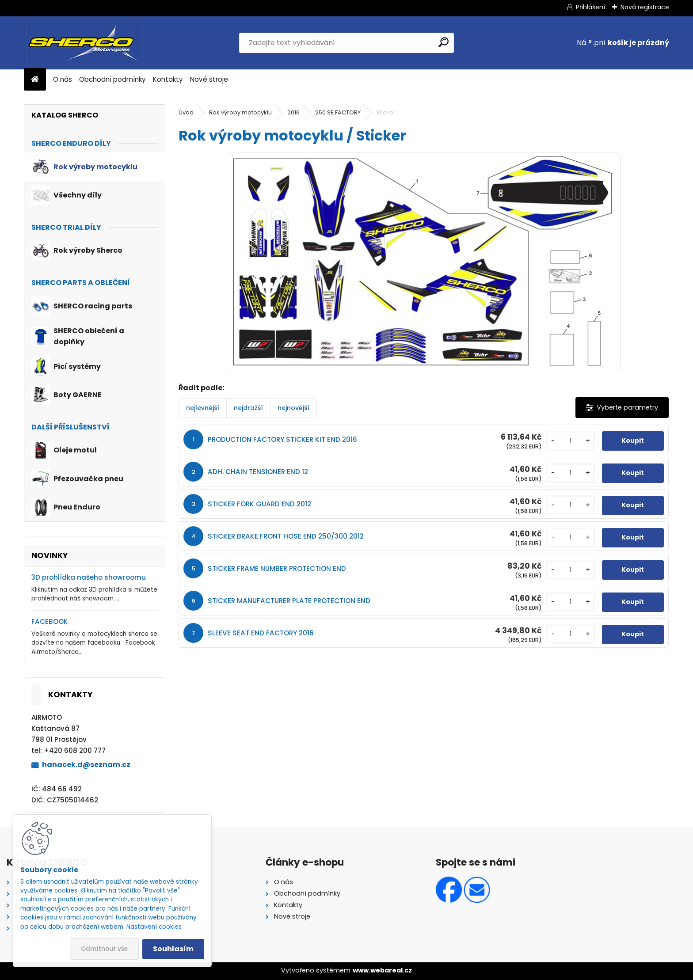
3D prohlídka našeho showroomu (88, 577)
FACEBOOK (49, 621)
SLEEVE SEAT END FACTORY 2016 (261, 633)
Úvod (186, 112)
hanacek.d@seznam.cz (86, 765)
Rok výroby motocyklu (240, 112)
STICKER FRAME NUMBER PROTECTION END (277, 568)
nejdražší (248, 407)
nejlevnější (202, 407)
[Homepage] (35, 80)
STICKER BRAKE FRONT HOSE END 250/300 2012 (286, 536)
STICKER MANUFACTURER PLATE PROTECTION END (289, 600)
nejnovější (293, 407)
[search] (443, 42)
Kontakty (168, 79)
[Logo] (84, 43)
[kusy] (570, 441)
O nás (62, 79)
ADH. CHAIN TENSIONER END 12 (258, 471)
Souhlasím (173, 949)
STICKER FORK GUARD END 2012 (259, 504)
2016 (293, 112)
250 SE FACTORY (338, 112)
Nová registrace (645, 7)
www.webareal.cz (382, 970)
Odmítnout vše (104, 949)
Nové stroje (209, 79)
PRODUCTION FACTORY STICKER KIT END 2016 (282, 439)
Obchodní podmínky (112, 79)
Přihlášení (590, 7)
